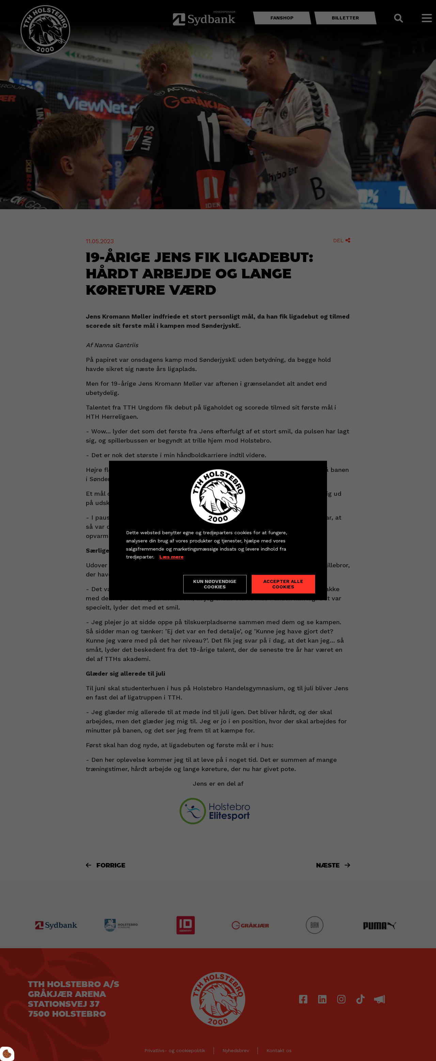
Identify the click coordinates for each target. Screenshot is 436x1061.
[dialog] (218, 530)
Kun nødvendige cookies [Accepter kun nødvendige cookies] (214, 584)
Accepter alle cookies (283, 584)
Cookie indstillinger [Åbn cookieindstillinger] (150, 584)
